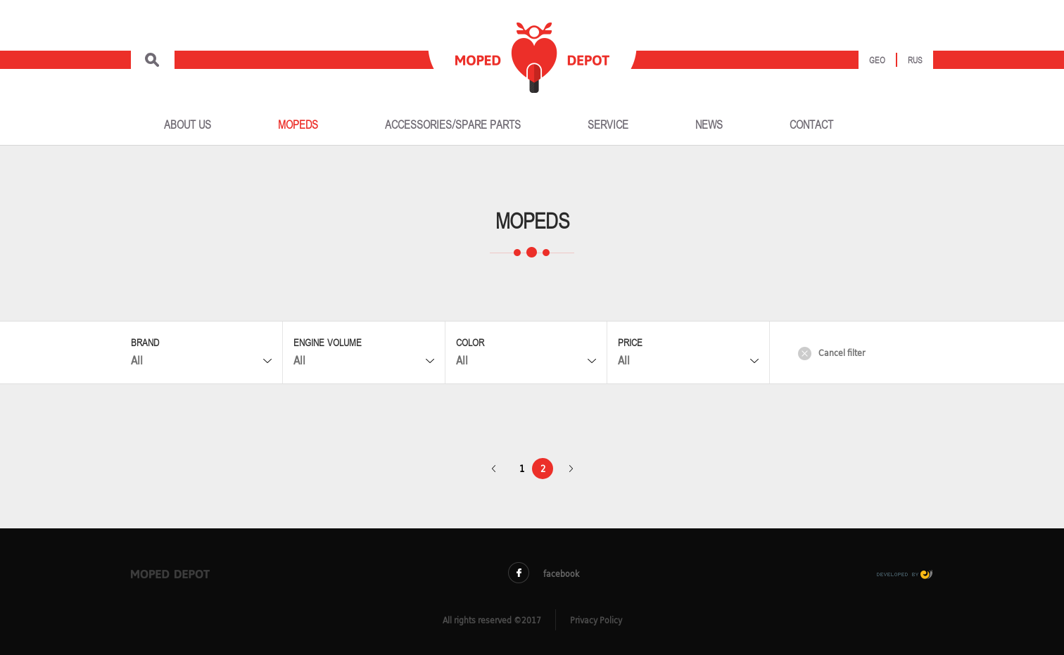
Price (630, 343)
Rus (915, 61)
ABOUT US (187, 125)
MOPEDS (298, 125)
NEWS (709, 125)
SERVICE (608, 125)
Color (470, 343)
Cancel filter (831, 353)
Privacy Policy (596, 620)
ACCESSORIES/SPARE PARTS (453, 125)
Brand (145, 343)
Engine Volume (327, 343)
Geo (877, 61)
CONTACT (811, 125)
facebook (543, 573)
